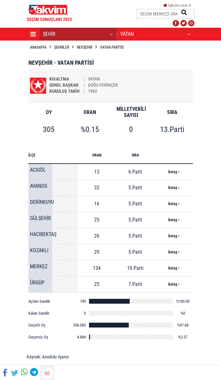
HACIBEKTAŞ (43, 234)
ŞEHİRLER (61, 47)
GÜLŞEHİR (40, 218)
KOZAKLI (39, 250)
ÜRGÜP (37, 283)
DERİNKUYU (42, 202)
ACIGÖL (38, 170)
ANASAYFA (38, 47)
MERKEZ (38, 266)
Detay (173, 172)
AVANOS (38, 186)
